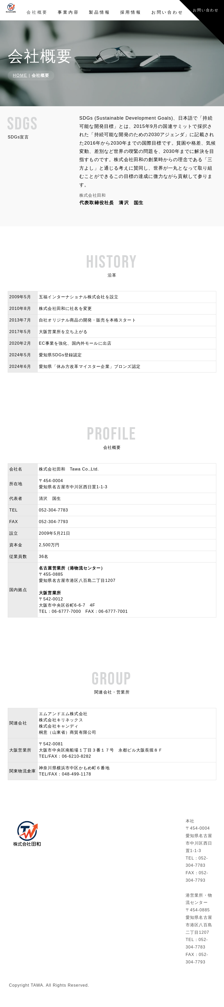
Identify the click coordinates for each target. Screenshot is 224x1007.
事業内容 (68, 12)
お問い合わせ (167, 12)
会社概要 (37, 12)
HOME (20, 79)
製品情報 (99, 12)
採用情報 (131, 12)
